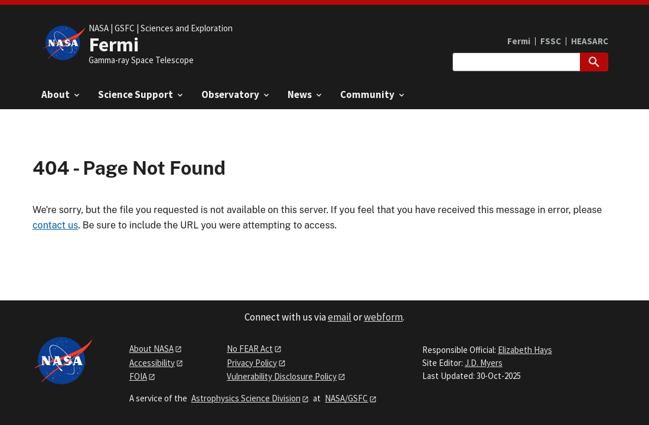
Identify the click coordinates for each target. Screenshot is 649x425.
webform (383, 316)
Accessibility (152, 362)
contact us (55, 225)
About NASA (151, 348)
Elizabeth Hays (525, 349)
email (339, 316)
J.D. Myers (484, 362)
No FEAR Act (250, 348)
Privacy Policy (252, 362)
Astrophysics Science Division (246, 398)
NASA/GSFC (346, 398)
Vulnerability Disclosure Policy (282, 376)
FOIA (138, 376)
